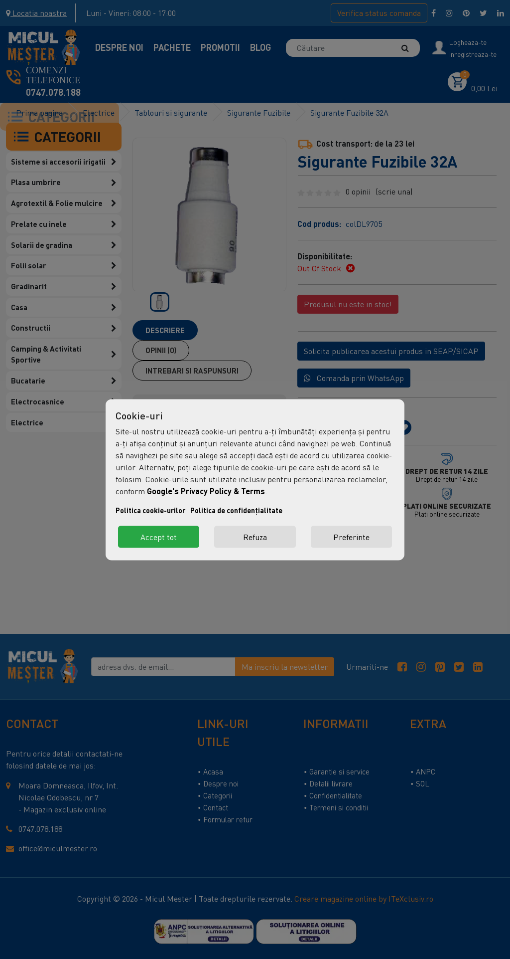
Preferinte (351, 537)
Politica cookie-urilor (150, 510)
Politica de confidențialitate (236, 510)
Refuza (255, 537)
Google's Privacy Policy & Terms (206, 490)
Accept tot (158, 537)
